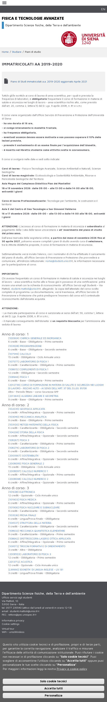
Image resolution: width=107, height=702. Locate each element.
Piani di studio (33, 51)
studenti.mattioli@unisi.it (26, 288)
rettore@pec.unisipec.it (22, 614)
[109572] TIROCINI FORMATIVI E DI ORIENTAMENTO (36, 546)
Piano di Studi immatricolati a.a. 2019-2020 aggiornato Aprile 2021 (49, 81)
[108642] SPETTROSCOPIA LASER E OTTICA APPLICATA (39, 538)
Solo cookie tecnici (53, 681)
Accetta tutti (53, 688)
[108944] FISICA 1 (18, 377)
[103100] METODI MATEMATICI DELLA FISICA (33, 424)
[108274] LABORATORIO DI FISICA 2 (28, 447)
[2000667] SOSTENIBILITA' (23, 455)
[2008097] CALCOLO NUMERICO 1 (28, 471)
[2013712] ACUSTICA (20, 561)
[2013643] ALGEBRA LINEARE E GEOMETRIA (33, 395)
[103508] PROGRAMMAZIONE (25, 346)
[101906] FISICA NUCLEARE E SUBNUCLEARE (34, 507)
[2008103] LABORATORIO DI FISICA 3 (29, 554)
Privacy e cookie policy (72, 668)
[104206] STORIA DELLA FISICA (26, 432)
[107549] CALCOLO (19, 353)
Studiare (16, 51)
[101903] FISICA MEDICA (22, 499)
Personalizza (53, 695)
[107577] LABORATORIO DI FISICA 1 (28, 361)
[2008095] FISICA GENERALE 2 (26, 463)
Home (5, 51)
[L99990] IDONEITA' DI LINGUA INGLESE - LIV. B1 (35, 569)
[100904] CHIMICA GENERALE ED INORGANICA (34, 338)
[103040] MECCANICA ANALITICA (27, 416)
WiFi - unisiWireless (13, 632)
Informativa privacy (13, 620)
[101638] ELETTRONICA (21, 491)
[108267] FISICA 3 (18, 440)
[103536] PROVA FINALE (22, 515)
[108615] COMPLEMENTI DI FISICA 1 (28, 369)
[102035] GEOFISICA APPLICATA (26, 408)
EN (103, 9)
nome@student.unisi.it (59, 261)
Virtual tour (8, 628)
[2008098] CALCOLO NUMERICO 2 (28, 478)
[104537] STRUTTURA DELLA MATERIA (29, 522)
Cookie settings (10, 623)
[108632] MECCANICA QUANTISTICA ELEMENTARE (36, 530)
